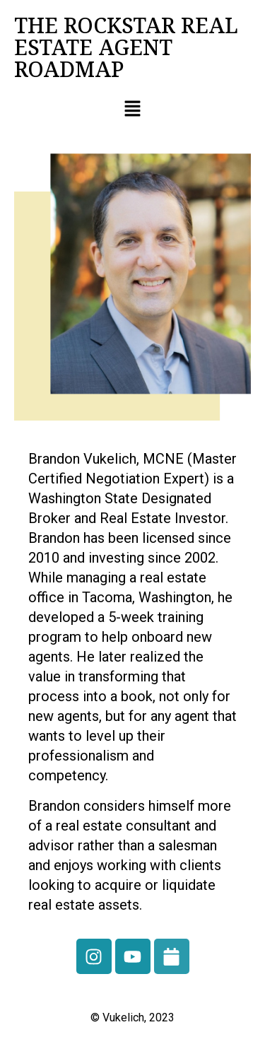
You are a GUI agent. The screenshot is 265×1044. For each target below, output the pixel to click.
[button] (132, 109)
